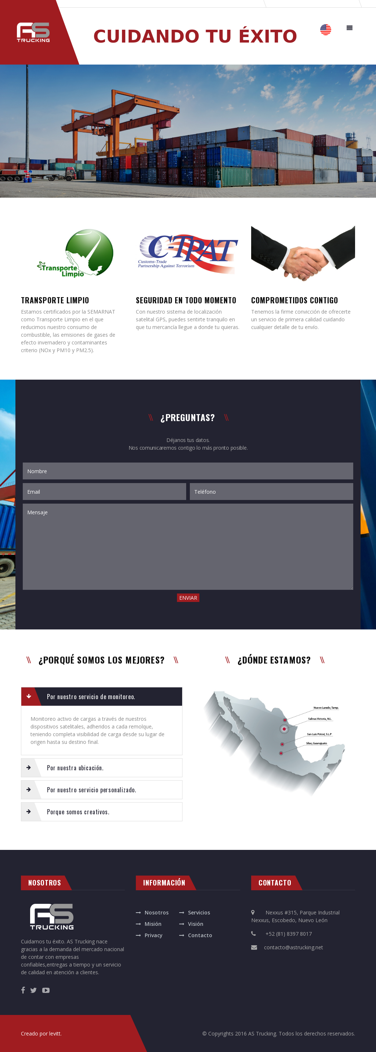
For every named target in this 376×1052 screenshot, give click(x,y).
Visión (195, 923)
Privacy (154, 935)
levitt (55, 1033)
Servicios (199, 912)
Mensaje (188, 547)
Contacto (200, 935)
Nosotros (157, 912)
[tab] (101, 696)
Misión (153, 923)
